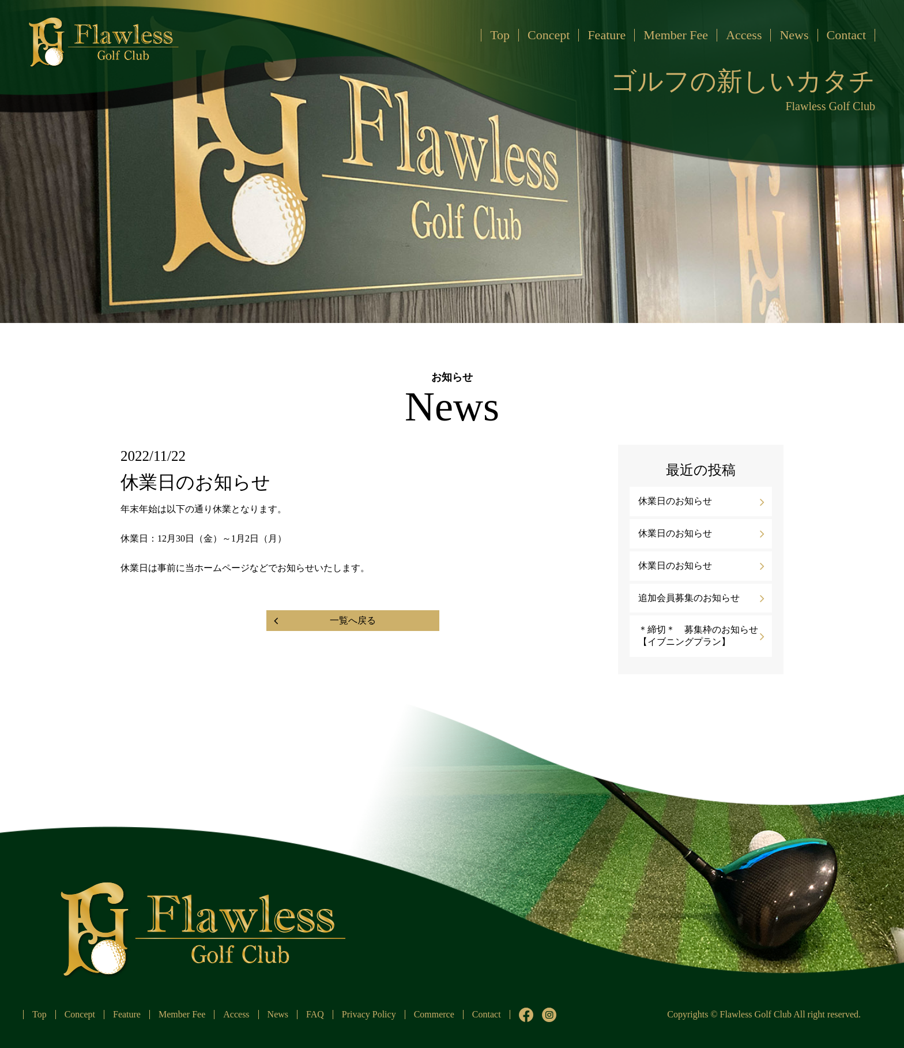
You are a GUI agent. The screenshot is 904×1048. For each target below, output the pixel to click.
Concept (549, 35)
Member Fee (675, 35)
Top (500, 35)
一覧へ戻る (353, 620)
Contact (846, 35)
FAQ (315, 1014)
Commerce (434, 1014)
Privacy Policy (369, 1014)
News (793, 35)
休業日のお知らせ (675, 501)
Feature (606, 35)
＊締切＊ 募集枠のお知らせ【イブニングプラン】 (698, 636)
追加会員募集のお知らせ (689, 598)
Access (744, 35)
